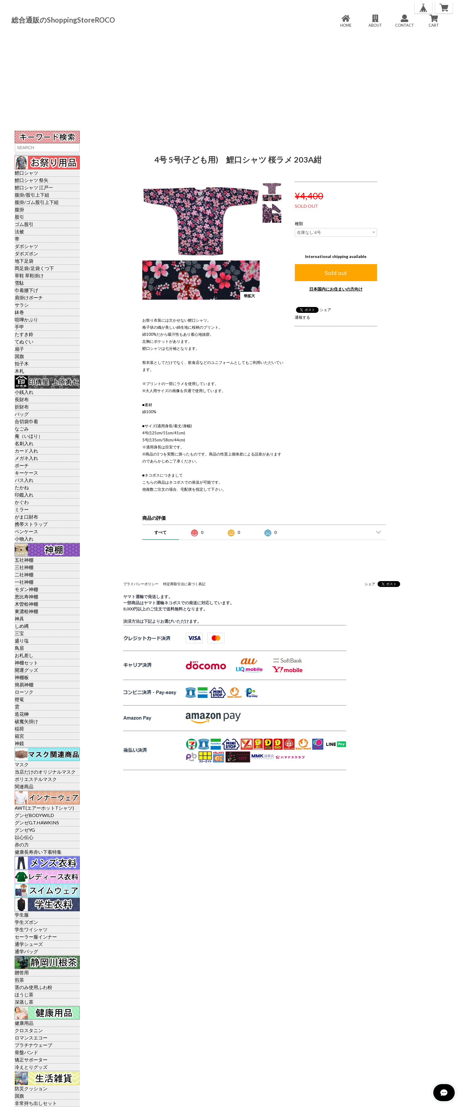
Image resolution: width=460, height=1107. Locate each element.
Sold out (336, 272)
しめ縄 (22, 626)
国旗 (19, 356)
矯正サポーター (31, 1059)
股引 (19, 217)
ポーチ (22, 465)
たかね (22, 487)
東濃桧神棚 (26, 611)
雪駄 (19, 283)
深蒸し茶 (24, 1002)
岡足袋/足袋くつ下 (34, 268)
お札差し (24, 655)
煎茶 (19, 980)
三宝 (19, 633)
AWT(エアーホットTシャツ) (44, 808)
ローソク (24, 692)
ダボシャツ (26, 246)
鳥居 (19, 648)
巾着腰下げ (26, 290)
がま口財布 (26, 516)
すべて (160, 532)
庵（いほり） (29, 436)
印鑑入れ (24, 494)
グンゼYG (25, 830)
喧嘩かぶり (26, 319)
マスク (22, 764)
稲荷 (19, 728)
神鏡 (19, 743)
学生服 (22, 914)
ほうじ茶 (24, 994)
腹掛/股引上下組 (32, 195)
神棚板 (22, 677)
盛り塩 (22, 640)
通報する (302, 317)
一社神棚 (24, 582)
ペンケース (26, 531)
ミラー (22, 509)
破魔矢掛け (26, 721)
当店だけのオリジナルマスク (45, 771)
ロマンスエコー (31, 1037)
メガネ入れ (26, 458)
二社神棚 (24, 574)
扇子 (19, 349)
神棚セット (26, 662)
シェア (325, 309)
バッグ (22, 414)
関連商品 (24, 786)
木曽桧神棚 (26, 604)
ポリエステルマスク (36, 779)
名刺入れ (24, 443)
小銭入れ (24, 392)
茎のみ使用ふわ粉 (33, 987)
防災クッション (31, 1088)
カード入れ (26, 450)
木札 (19, 371)
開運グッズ (26, 670)
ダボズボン (26, 253)
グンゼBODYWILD (34, 815)
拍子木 (22, 363)
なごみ (22, 428)
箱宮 (19, 736)
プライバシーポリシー (140, 584)
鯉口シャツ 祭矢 (31, 180)
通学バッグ (26, 951)
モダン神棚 (26, 589)
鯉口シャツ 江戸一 (34, 187)
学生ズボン (26, 922)
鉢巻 (19, 312)
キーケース (26, 472)
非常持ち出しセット (36, 1103)
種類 (299, 224)
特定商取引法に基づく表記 (184, 584)
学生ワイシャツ (31, 929)
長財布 (22, 399)
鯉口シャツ (26, 173)
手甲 (19, 327)
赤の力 (22, 844)
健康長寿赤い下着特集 (38, 852)
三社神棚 (24, 567)
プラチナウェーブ (33, 1045)
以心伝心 (24, 837)
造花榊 (22, 714)
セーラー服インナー (36, 936)
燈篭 (19, 699)
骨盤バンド (26, 1052)
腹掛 (19, 209)
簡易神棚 (24, 684)
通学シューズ (29, 944)
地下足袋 (24, 261)
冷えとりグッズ (31, 1067)
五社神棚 (24, 560)
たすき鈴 (24, 334)
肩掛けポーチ (29, 297)
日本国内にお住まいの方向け (336, 288)
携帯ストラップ (31, 524)
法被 (19, 231)
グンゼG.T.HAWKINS (37, 822)
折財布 (22, 406)
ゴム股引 (24, 224)
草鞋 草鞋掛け (29, 275)
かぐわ (22, 502)
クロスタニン (29, 1030)
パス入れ (24, 480)
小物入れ (24, 538)
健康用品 (24, 1023)
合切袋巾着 (26, 421)
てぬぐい (24, 341)
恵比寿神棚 (26, 596)
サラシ (22, 305)
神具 (19, 618)
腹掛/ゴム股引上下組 (37, 202)
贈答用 (22, 972)
